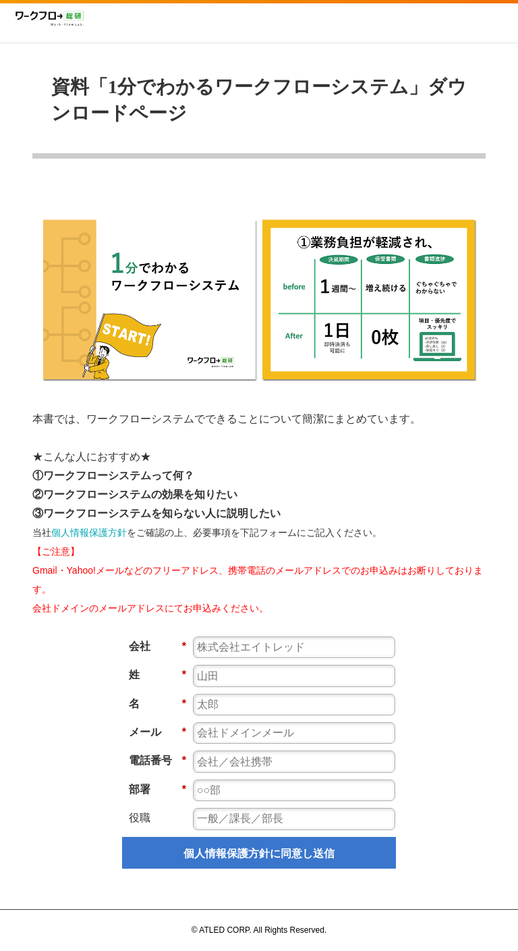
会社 (157, 646)
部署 (157, 789)
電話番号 (157, 760)
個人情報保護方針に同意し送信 (259, 853)
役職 (139, 817)
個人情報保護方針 (89, 532)
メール (157, 732)
